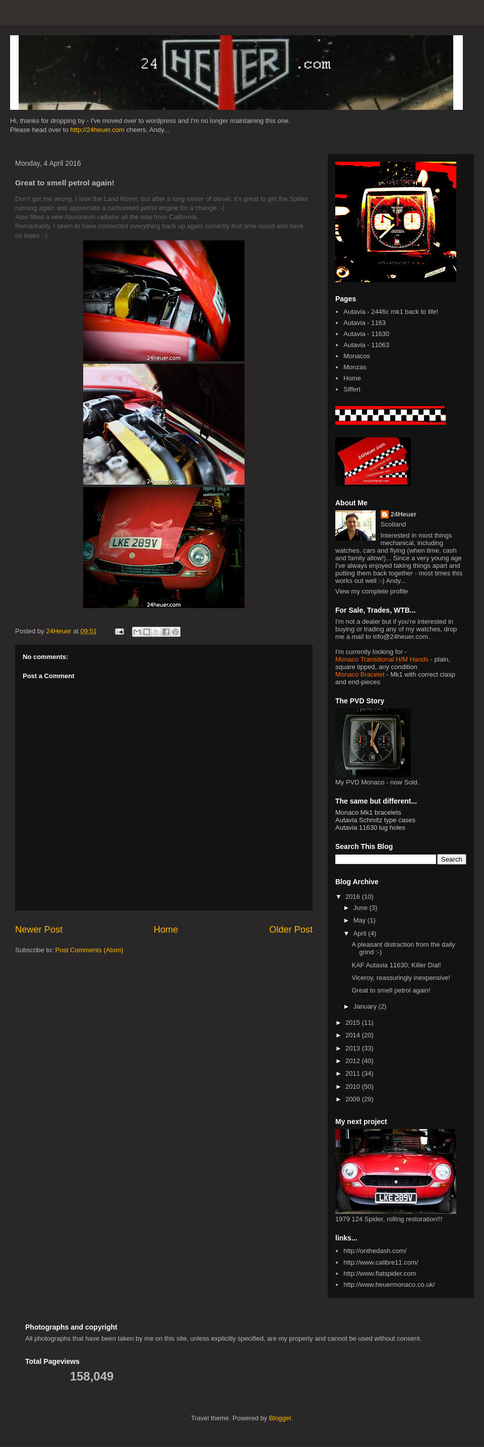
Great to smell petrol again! (390, 990)
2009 (353, 1099)
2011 (353, 1073)
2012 (353, 1061)
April (361, 933)
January (366, 1006)
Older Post (291, 930)
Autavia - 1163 (364, 322)
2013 (353, 1048)
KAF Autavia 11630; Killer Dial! (396, 965)
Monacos (356, 356)
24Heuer (403, 514)
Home (166, 930)
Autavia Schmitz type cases (375, 820)
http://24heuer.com (97, 130)
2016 (353, 896)
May (360, 920)
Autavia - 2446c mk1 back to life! (390, 311)
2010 (353, 1086)
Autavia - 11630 (366, 334)
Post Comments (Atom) (89, 950)
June (361, 907)
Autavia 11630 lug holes (370, 827)
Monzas (355, 367)
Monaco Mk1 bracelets (368, 812)
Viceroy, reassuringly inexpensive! (400, 977)
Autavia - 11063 (366, 345)
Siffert (351, 389)
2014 (353, 1035)
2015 (353, 1022)
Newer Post (39, 930)
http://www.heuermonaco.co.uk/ (389, 1284)
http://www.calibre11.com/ (380, 1262)
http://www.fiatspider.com (379, 1273)
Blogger (280, 1418)
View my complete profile (371, 591)
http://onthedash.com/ (374, 1251)
